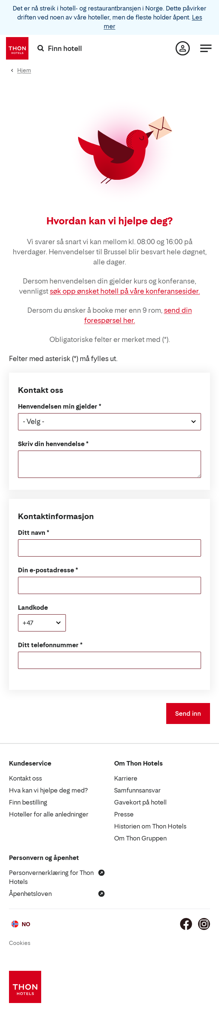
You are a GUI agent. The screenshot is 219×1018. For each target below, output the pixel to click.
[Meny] (206, 48)
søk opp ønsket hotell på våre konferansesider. (125, 291)
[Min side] (183, 48)
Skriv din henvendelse (51, 444)
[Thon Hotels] (17, 48)
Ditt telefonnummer (48, 645)
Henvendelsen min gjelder (57, 406)
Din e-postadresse (46, 570)
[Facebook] (186, 924)
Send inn (188, 713)
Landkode (33, 607)
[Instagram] (204, 924)
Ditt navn (31, 532)
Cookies (19, 943)
